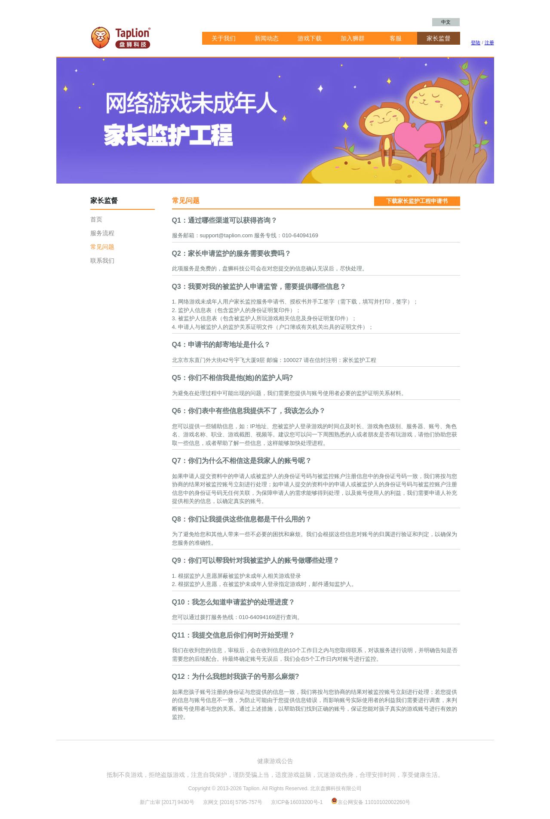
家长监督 (439, 38)
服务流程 (102, 233)
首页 (96, 219)
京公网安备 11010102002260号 (370, 802)
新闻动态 (267, 38)
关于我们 (224, 38)
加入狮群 (353, 38)
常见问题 (102, 246)
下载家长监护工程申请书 (417, 201)
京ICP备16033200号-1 (297, 802)
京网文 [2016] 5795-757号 (233, 802)
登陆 (475, 42)
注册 (489, 42)
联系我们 (102, 260)
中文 (446, 22)
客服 (396, 38)
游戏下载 (310, 38)
